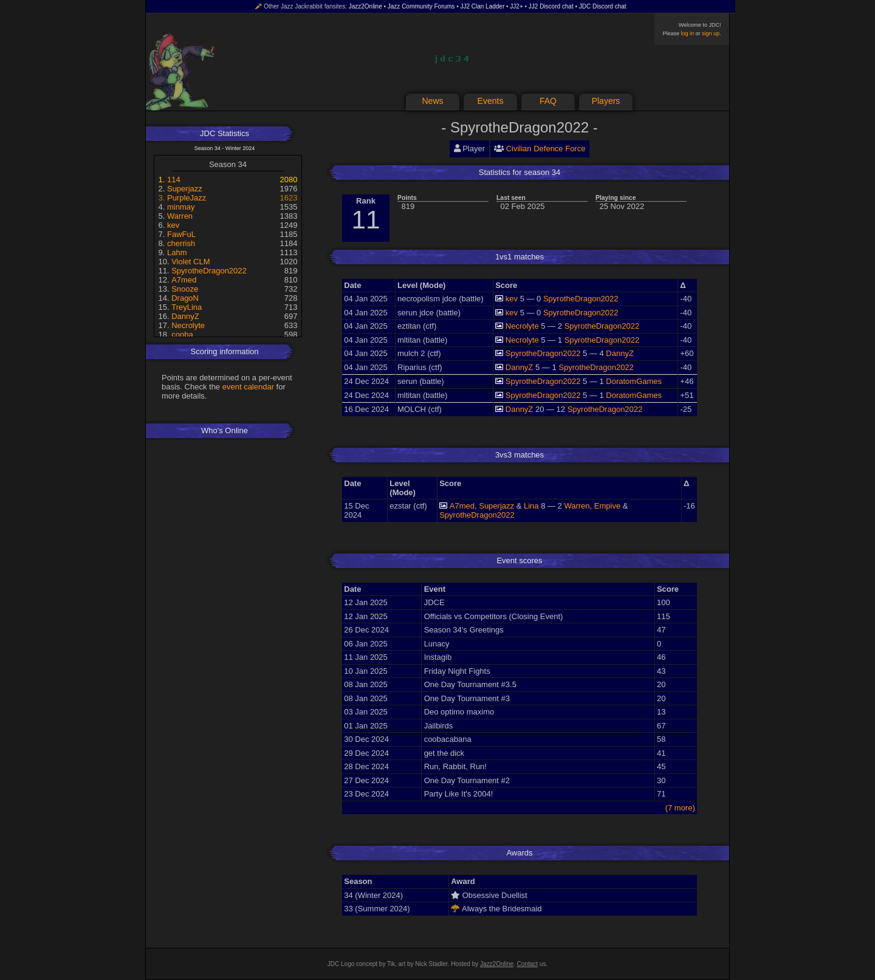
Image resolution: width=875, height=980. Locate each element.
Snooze (184, 288)
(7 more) (680, 807)
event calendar (248, 386)
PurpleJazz (186, 197)
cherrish (181, 243)
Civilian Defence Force (546, 148)
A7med (183, 279)
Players (606, 101)
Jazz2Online (365, 6)
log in (687, 33)
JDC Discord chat (602, 6)
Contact (527, 964)
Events (491, 101)
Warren (180, 216)
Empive (607, 505)
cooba (182, 334)
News (432, 101)
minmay (181, 206)
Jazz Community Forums (421, 6)
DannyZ (185, 316)
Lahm (177, 252)
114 (173, 179)
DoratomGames (634, 381)
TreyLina (186, 307)
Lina (531, 505)
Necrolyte (188, 325)
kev (173, 225)
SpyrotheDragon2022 (209, 270)
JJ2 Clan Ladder (482, 6)
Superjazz (184, 188)
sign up (710, 33)
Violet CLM (190, 261)
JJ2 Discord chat (551, 6)
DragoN (185, 298)
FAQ (548, 101)
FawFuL (181, 234)
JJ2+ (516, 6)
